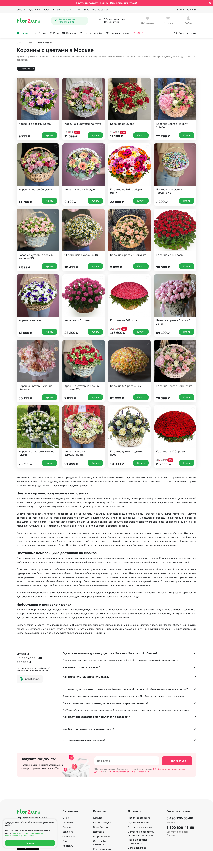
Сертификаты (70, 798)
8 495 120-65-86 (179, 780)
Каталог (97, 779)
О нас (56, 9)
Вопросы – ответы (103, 798)
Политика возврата (139, 779)
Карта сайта (135, 823)
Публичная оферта (138, 784)
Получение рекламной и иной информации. (128, 734)
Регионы (133, 828)
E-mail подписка (137, 809)
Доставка (34, 9)
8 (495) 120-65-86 (186, 9)
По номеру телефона (140, 819)
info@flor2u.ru (29, 679)
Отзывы (72, 9)
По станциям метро (139, 814)
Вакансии (68, 793)
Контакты (67, 807)
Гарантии (67, 784)
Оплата (21, 9)
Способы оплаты (102, 789)
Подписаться (177, 723)
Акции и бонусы (102, 784)
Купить (49, 135)
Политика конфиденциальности (180, 846)
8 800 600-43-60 (180, 790)
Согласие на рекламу (140, 789)
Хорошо (30, 843)
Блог (46, 9)
